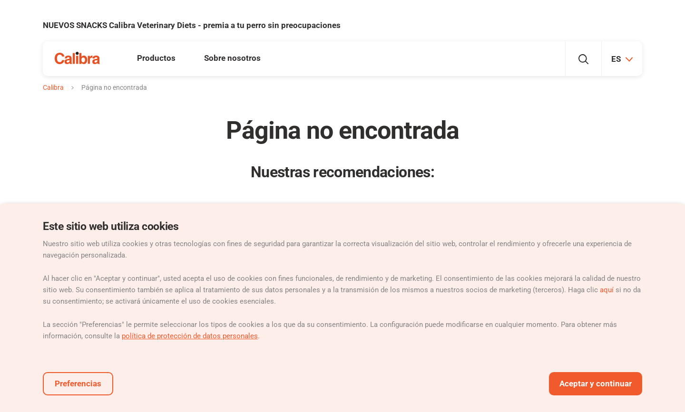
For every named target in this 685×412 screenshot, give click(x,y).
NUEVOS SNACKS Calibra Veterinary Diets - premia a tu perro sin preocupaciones (192, 25)
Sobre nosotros (232, 58)
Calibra (53, 87)
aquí (607, 290)
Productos (156, 58)
